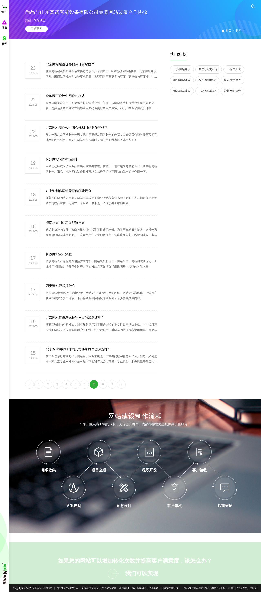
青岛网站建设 (181, 91)
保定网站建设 (232, 80)
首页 (228, 30)
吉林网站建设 (207, 91)
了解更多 (36, 28)
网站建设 (203, 588)
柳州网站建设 (181, 80)
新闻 (238, 30)
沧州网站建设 (232, 91)
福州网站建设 (207, 80)
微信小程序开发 (209, 69)
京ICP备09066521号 (67, 588)
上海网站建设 (181, 69)
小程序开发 (234, 69)
